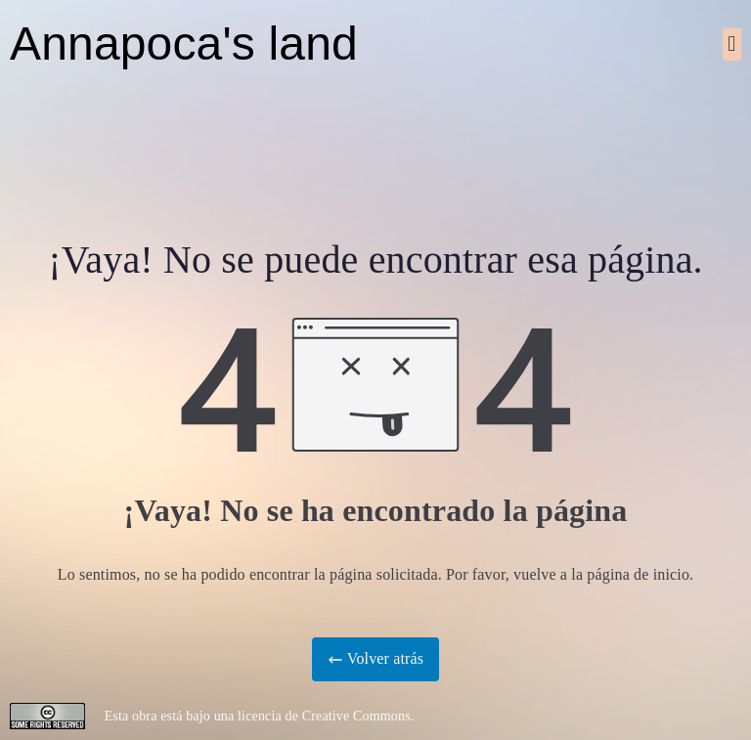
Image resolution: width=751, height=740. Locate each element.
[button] (732, 44)
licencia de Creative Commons (324, 716)
